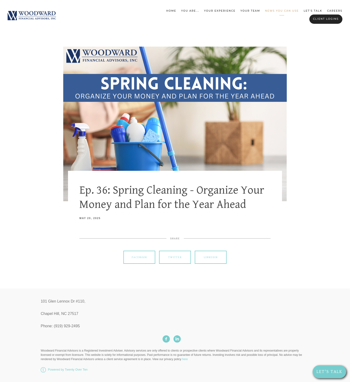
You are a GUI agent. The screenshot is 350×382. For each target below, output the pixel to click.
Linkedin (211, 257)
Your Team (250, 10)
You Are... (190, 10)
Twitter (175, 257)
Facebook (139, 257)
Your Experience (219, 10)
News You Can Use (282, 10)
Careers (334, 10)
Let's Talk (313, 10)
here (185, 359)
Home (171, 10)
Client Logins (326, 18)
